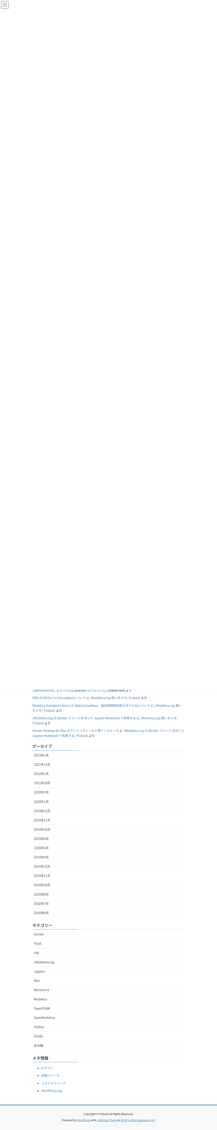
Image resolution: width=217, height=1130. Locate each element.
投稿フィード (50, 1075)
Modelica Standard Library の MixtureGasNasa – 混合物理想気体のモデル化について (91, 705)
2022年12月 (42, 764)
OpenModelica (44, 1017)
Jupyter (39, 971)
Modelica (40, 999)
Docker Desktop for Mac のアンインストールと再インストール (75, 730)
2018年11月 (42, 875)
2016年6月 (41, 913)
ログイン (47, 1068)
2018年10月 (42, 885)
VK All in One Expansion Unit (138, 1120)
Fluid (37, 943)
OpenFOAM (42, 1008)
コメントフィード (53, 1083)
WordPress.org (51, 1090)
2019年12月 (42, 811)
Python (39, 1027)
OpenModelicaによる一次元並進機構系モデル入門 (67, 690)
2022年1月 (41, 773)
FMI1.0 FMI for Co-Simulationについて (59, 698)
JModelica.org (44, 962)
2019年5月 (41, 848)
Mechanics (41, 990)
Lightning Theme (107, 1120)
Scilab (38, 1036)
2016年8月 (41, 894)
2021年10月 (42, 783)
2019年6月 (41, 838)
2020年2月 (41, 792)
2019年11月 (42, 820)
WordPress (83, 1120)
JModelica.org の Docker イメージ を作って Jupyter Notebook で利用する (84, 718)
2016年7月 (41, 903)
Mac (37, 980)
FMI (36, 953)
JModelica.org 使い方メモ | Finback (115, 698)
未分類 (38, 1045)
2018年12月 (42, 866)
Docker (39, 934)
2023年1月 (41, 755)
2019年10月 (42, 829)
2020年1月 (41, 801)
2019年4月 (41, 857)
